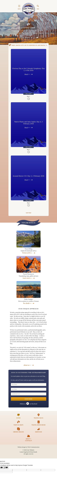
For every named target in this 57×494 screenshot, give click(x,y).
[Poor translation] (5, 467)
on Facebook (28, 403)
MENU (19, 7)
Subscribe (28, 399)
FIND (38, 7)
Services (38, 430)
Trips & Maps (18, 423)
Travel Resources (38, 423)
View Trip (28, 213)
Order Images (18, 430)
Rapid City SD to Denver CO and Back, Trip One (30, 45)
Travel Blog (38, 416)
